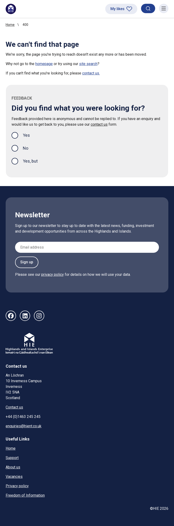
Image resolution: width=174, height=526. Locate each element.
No (25, 148)
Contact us (14, 407)
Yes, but (30, 161)
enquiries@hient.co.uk (23, 426)
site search (88, 64)
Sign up (26, 262)
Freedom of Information (25, 495)
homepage (44, 64)
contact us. (91, 73)
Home (10, 25)
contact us (99, 124)
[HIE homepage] (11, 9)
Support (12, 458)
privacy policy (52, 274)
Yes (30, 135)
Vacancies (14, 476)
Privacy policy (17, 486)
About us (13, 467)
